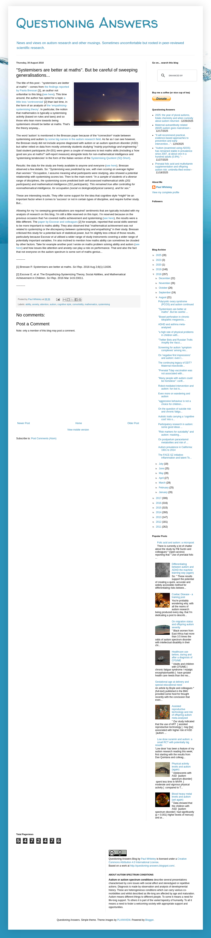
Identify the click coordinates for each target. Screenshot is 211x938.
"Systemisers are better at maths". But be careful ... (173, 310)
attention (44, 304)
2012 (159, 521)
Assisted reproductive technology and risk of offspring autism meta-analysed (182, 712)
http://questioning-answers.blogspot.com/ (152, 865)
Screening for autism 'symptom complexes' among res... (175, 349)
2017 (159, 498)
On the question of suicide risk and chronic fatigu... (174, 410)
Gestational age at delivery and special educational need (172, 683)
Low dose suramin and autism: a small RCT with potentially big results (173, 742)
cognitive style (64, 304)
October (163, 287)
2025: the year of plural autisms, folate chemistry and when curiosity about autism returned (174, 118)
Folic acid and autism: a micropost (175, 542)
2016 (159, 503)
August (163, 297)
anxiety (35, 304)
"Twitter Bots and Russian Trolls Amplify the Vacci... (175, 341)
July (161, 463)
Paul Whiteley (164, 187)
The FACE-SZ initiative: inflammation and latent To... (175, 456)
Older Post (133, 423)
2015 (159, 507)
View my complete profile (165, 192)
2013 (159, 517)
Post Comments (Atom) (43, 438)
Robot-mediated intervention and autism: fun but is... (176, 387)
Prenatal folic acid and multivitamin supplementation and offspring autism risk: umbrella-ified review (174, 166)
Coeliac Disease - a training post (182, 596)
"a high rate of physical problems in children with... (176, 333)
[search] (176, 75)
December (165, 278)
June (162, 468)
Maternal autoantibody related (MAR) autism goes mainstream (172, 126)
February (164, 487)
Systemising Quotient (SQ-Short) (110, 158)
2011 (159, 526)
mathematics (91, 304)
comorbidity (77, 304)
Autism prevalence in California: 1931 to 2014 (175, 448)
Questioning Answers (87, 22)
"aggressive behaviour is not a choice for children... (174, 402)
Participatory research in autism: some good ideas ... (175, 426)
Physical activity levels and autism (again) (181, 766)
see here (48, 94)
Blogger (149, 920)
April (161, 478)
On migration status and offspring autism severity (183, 624)
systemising (104, 304)
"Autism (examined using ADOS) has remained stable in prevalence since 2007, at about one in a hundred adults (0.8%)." (173, 152)
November (165, 283)
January (163, 492)
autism (53, 304)
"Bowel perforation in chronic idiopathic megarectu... (173, 318)
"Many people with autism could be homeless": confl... (175, 379)
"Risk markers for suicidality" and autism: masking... (176, 433)
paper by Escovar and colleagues (58, 221)
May (161, 473)
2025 (159, 255)
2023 (159, 260)
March (162, 482)
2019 (159, 269)
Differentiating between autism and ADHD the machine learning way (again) (183, 568)
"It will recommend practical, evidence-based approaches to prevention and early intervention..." (171, 139)
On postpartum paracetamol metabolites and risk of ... (173, 441)
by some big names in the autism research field (73, 139)
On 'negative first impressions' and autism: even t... (174, 356)
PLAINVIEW (123, 920)
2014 (159, 512)
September (165, 292)
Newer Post (23, 423)
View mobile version (78, 429)
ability (28, 304)
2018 (159, 274)
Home (78, 423)
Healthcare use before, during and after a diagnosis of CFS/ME (182, 656)
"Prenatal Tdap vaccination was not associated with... (175, 372)
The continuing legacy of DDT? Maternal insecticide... (175, 364)
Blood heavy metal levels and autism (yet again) (182, 796)
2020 (159, 264)
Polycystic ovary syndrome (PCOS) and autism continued (176, 303)
